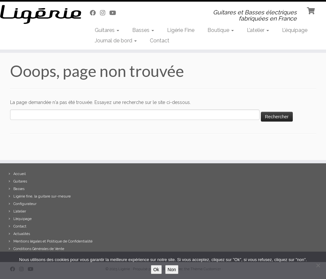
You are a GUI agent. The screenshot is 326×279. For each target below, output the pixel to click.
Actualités (21, 234)
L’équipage (294, 30)
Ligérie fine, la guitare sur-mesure (42, 196)
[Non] (318, 265)
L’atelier (258, 30)
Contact (159, 40)
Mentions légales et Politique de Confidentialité (52, 241)
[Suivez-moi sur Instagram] (104, 12)
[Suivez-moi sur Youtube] (114, 12)
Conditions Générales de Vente (38, 249)
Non (172, 269)
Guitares (107, 30)
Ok (156, 269)
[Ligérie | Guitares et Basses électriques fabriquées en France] (38, 14)
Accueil (19, 174)
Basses (143, 30)
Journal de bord (116, 40)
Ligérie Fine (180, 30)
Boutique (220, 30)
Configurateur (24, 204)
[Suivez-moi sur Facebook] (95, 12)
